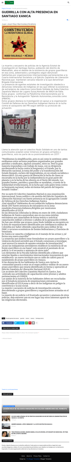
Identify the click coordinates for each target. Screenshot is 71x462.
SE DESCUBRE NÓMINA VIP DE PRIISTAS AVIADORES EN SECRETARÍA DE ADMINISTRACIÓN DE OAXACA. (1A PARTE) (39, 417)
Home (23, 456)
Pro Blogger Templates (33, 459)
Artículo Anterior (7, 338)
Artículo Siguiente (63, 338)
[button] (2, 2)
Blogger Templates (46, 459)
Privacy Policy (37, 456)
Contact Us (46, 456)
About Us (29, 456)
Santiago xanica (40, 318)
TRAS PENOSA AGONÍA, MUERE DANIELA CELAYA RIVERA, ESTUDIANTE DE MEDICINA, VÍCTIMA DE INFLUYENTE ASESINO (39, 432)
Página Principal (6, 8)
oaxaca (32, 318)
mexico (27, 318)
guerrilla (22, 318)
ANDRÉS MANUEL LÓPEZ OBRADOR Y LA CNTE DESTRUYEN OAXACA (31, 424)
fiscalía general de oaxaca (19, 8)
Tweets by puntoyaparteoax (10, 389)
